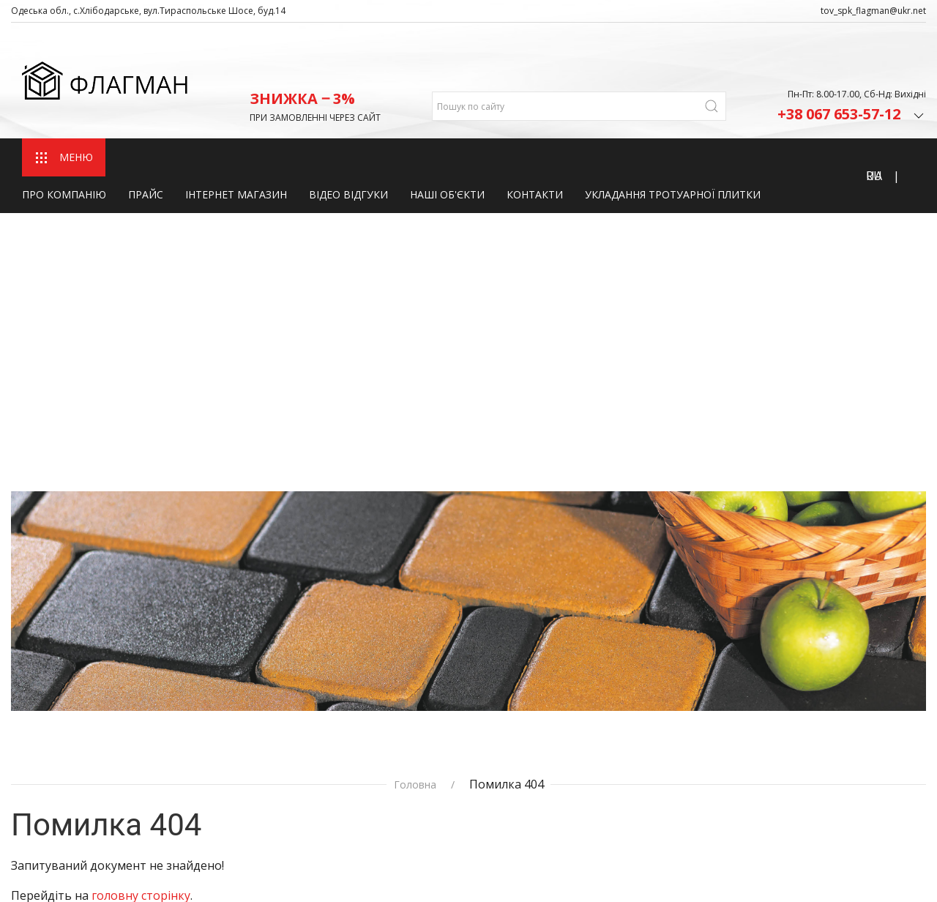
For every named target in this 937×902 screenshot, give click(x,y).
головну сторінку (141, 569)
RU (874, 127)
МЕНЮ (63, 109)
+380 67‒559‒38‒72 (704, 804)
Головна (415, 458)
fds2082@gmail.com (703, 734)
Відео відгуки (348, 146)
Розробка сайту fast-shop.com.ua (93, 865)
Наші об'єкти (447, 146)
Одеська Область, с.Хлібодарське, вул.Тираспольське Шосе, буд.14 (745, 697)
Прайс (145, 146)
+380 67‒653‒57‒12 (704, 785)
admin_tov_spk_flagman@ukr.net (740, 754)
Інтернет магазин (236, 146)
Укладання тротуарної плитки (673, 146)
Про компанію (64, 146)
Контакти (535, 146)
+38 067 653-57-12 (851, 64)
